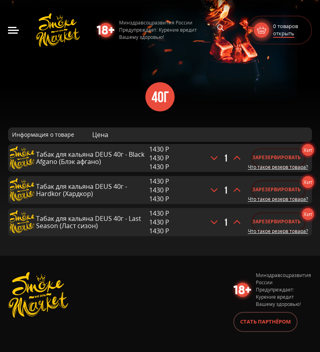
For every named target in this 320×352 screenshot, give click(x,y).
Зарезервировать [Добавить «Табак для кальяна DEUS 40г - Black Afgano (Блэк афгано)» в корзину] (276, 157)
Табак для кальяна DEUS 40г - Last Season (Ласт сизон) (88, 222)
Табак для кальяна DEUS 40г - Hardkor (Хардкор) (81, 190)
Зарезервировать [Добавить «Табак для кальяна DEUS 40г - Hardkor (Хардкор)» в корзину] (276, 189)
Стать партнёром (265, 321)
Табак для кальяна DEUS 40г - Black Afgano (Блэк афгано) (90, 158)
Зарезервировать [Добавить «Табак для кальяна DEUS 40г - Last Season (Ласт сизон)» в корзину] (276, 221)
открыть (283, 33)
